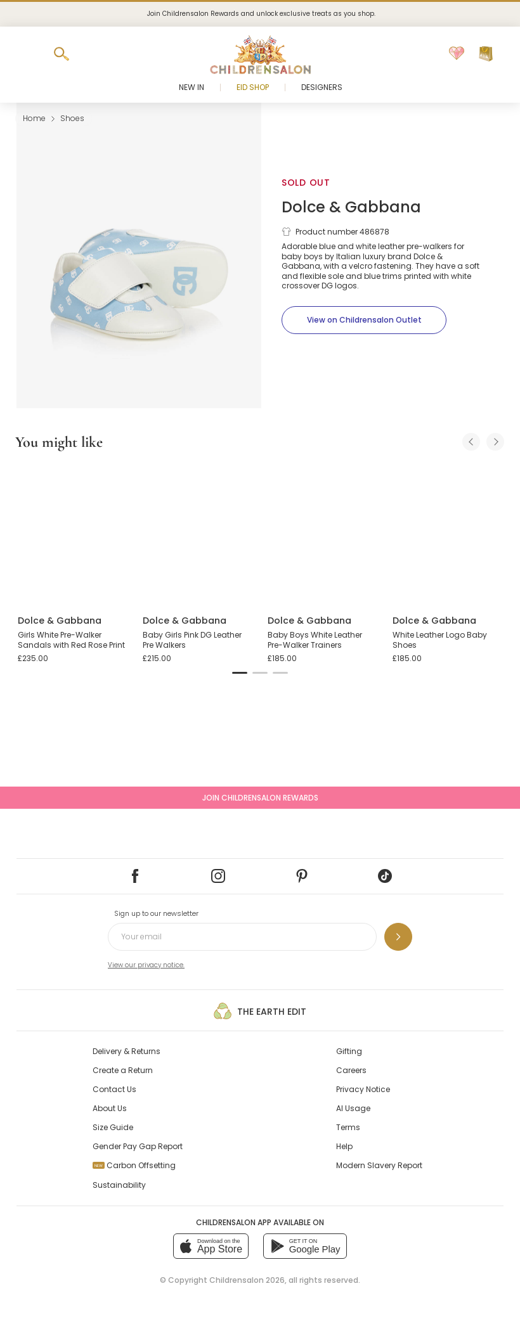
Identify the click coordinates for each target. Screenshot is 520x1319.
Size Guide (113, 1127)
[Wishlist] (456, 53)
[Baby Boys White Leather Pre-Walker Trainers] (322, 533)
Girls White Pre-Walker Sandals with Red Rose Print (71, 640)
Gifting (349, 1051)
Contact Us (114, 1089)
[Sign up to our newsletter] (398, 937)
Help (344, 1146)
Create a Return (123, 1070)
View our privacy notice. (146, 965)
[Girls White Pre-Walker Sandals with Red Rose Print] (72, 533)
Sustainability (119, 1185)
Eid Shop (253, 87)
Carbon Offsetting (134, 1165)
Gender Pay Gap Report (138, 1146)
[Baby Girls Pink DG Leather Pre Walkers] (197, 533)
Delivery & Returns (126, 1051)
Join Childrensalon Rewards (260, 797)
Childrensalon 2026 (247, 1280)
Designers (321, 87)
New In (191, 87)
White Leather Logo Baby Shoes (440, 640)
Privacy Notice (363, 1089)
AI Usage (353, 1108)
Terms (348, 1127)
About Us (110, 1108)
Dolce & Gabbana (351, 206)
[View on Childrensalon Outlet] (364, 320)
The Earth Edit (260, 1010)
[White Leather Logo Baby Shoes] (447, 533)
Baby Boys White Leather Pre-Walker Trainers (315, 640)
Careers (351, 1070)
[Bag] (485, 53)
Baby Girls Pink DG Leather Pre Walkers (192, 640)
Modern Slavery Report (379, 1165)
